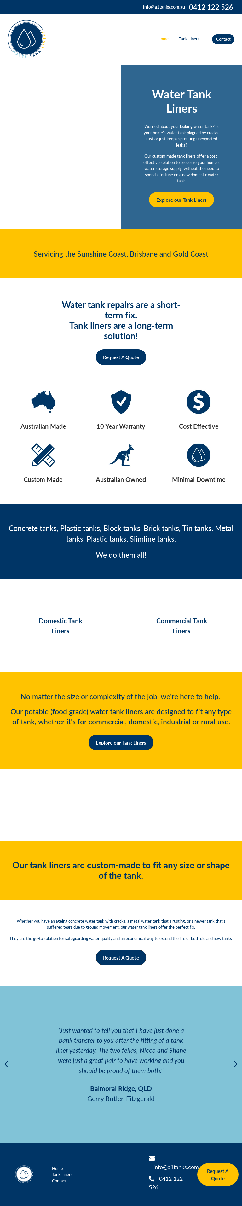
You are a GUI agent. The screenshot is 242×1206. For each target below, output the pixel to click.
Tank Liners (189, 39)
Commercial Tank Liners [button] (181, 625)
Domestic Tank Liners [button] (60, 625)
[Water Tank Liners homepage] (30, 39)
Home (163, 39)
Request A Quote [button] (121, 357)
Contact (223, 39)
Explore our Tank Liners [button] (181, 199)
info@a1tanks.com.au (164, 7)
